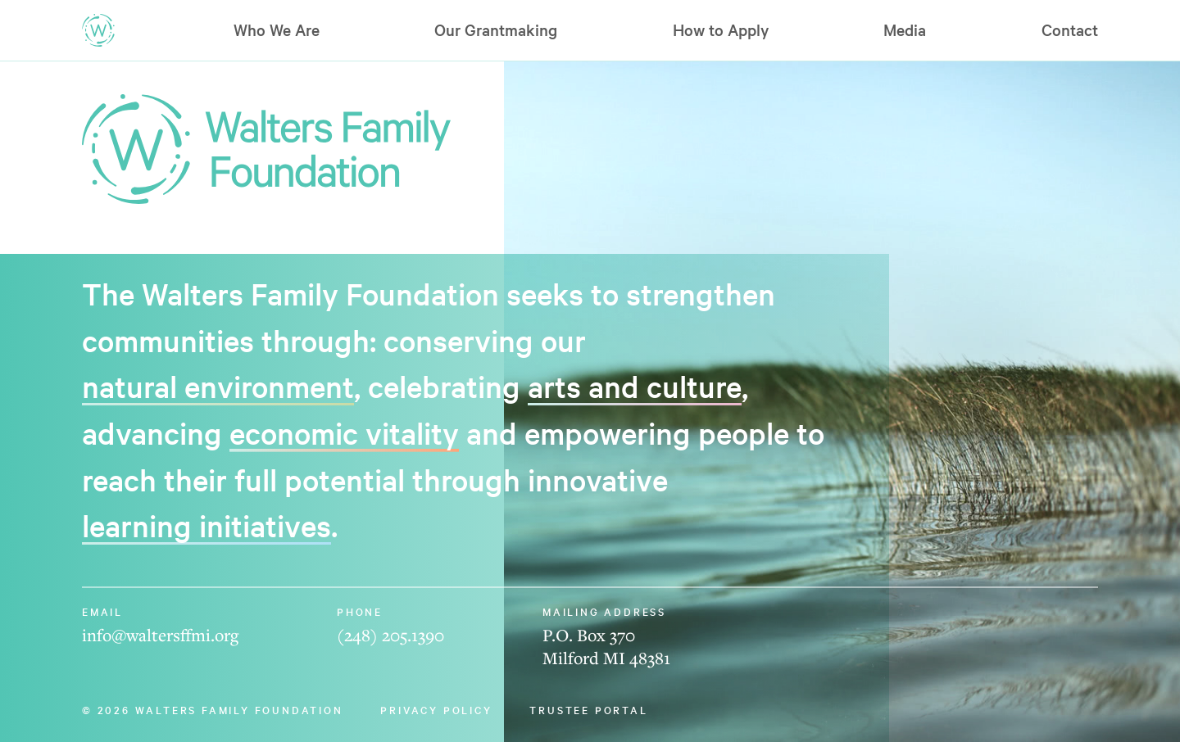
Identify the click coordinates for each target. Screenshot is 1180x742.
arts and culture (635, 385)
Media (904, 29)
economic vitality (344, 432)
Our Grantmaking (495, 29)
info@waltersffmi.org (160, 634)
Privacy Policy (436, 709)
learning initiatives (206, 525)
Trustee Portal (588, 709)
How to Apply (721, 29)
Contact (1070, 29)
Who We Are (277, 29)
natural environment (218, 385)
